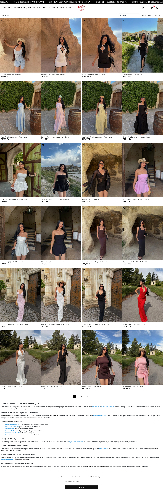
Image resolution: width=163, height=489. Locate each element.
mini (8, 466)
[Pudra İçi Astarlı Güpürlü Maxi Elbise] (20, 295)
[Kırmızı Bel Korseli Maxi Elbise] (142, 295)
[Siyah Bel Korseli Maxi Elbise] (61, 357)
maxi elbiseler (53, 415)
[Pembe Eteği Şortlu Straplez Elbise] (142, 170)
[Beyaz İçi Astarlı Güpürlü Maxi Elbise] (61, 295)
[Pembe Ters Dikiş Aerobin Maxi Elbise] (61, 108)
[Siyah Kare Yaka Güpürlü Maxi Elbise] (142, 233)
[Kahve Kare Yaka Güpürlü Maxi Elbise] (102, 233)
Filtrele (5, 15)
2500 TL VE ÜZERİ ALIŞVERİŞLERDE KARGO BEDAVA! (79, 2)
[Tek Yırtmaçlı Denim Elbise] (20, 45)
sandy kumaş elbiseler (35, 418)
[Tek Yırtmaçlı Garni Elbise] (142, 45)
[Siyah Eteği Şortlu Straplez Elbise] (61, 233)
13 (87, 396)
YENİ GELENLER (7, 8)
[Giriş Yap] (147, 8)
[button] (19, 7)
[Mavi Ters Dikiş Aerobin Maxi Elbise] (20, 108)
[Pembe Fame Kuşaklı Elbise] (142, 357)
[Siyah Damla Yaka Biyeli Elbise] (102, 45)
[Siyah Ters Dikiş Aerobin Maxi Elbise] (142, 108)
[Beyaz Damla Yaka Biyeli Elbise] (61, 45)
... (84, 396)
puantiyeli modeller (93, 466)
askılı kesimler (104, 466)
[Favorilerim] (143, 8)
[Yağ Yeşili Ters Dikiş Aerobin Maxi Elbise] (102, 108)
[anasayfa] (81, 7)
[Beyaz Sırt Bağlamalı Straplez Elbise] (20, 170)
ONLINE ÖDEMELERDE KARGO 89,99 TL (38, 2)
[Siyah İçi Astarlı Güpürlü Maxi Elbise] (102, 295)
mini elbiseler (56, 449)
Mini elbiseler (5, 415)
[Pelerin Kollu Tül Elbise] (102, 170)
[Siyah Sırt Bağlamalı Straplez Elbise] (61, 170)
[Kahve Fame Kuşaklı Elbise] (102, 357)
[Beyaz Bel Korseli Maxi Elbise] (20, 357)
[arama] (157, 8)
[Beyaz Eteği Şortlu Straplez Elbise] (20, 233)
